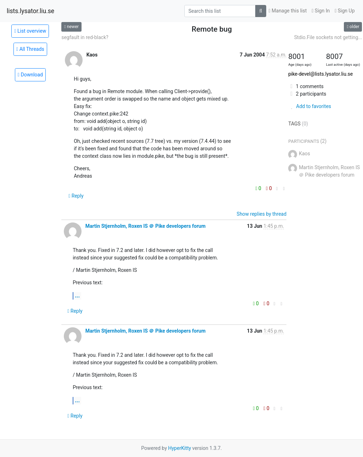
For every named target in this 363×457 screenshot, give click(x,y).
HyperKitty (179, 448)
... (77, 295)
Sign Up (344, 11)
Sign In (321, 11)
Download (30, 74)
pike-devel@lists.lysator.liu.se (320, 74)
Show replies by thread (262, 214)
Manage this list (288, 11)
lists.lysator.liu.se (30, 11)
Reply (76, 196)
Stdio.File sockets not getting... (328, 37)
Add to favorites (309, 106)
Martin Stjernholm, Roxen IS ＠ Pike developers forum (145, 226)
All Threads (30, 49)
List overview (30, 31)
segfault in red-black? (84, 37)
